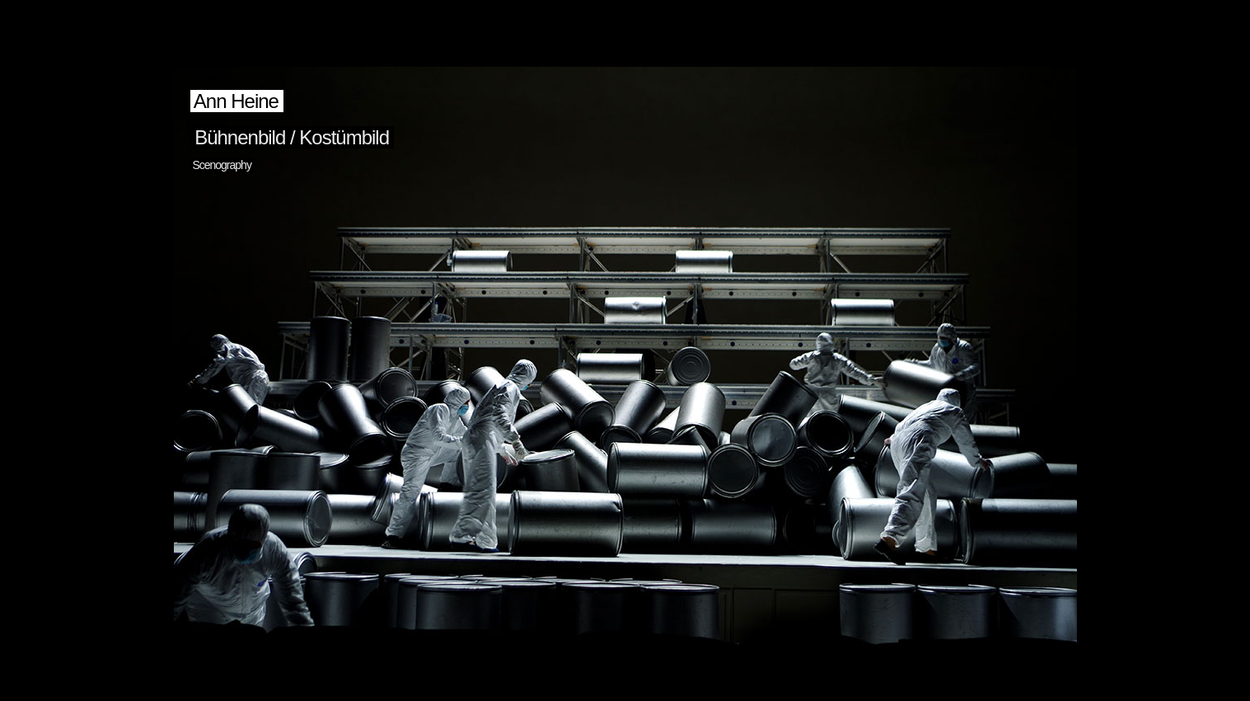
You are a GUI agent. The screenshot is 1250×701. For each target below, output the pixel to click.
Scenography (222, 165)
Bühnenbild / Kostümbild (292, 137)
